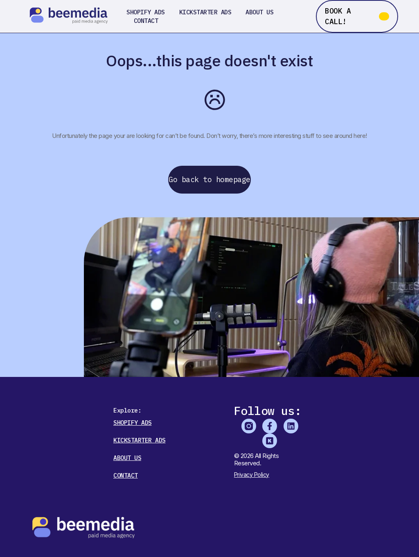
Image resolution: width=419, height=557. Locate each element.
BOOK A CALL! (338, 16)
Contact (146, 21)
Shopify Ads (145, 12)
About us (259, 12)
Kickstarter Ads (205, 12)
